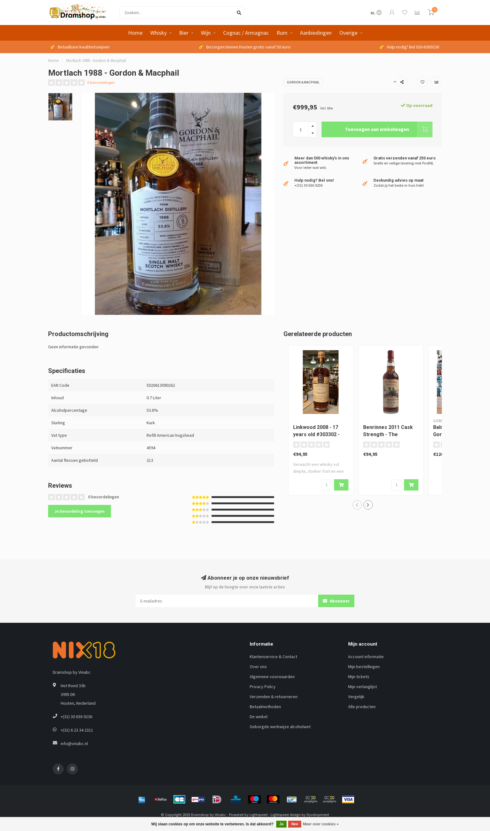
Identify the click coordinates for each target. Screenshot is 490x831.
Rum (282, 32)
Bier (183, 32)
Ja (281, 824)
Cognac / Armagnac (246, 32)
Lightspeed (258, 814)
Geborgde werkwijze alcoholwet (280, 726)
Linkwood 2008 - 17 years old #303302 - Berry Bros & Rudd (316, 434)
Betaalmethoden (265, 706)
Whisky (158, 32)
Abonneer (336, 601)
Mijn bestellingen (364, 666)
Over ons (258, 666)
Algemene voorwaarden (272, 676)
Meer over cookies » (321, 824)
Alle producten (362, 706)
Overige (348, 32)
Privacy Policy (263, 686)
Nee (294, 824)
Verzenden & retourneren (274, 696)
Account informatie (366, 656)
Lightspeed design (286, 814)
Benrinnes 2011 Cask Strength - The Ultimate (388, 434)
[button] (357, 505)
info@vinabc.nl (74, 743)
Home (135, 32)
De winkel (259, 716)
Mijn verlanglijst (362, 686)
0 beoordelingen (101, 82)
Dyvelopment (318, 814)
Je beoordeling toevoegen (79, 511)
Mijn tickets (358, 676)
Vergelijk (356, 696)
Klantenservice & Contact (273, 656)
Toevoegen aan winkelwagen (388, 129)
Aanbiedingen (316, 32)
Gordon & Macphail (303, 82)
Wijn (206, 32)
